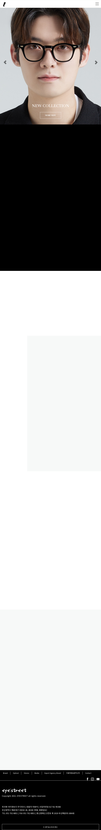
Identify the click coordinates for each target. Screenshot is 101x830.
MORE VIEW (50, 115)
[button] (5, 62)
